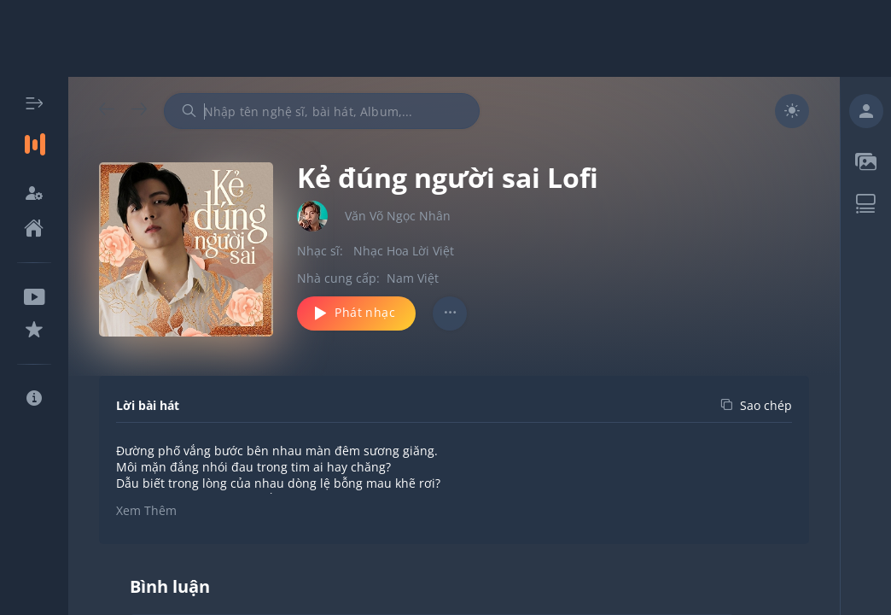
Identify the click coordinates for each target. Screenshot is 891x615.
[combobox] (322, 111)
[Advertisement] (445, 38)
